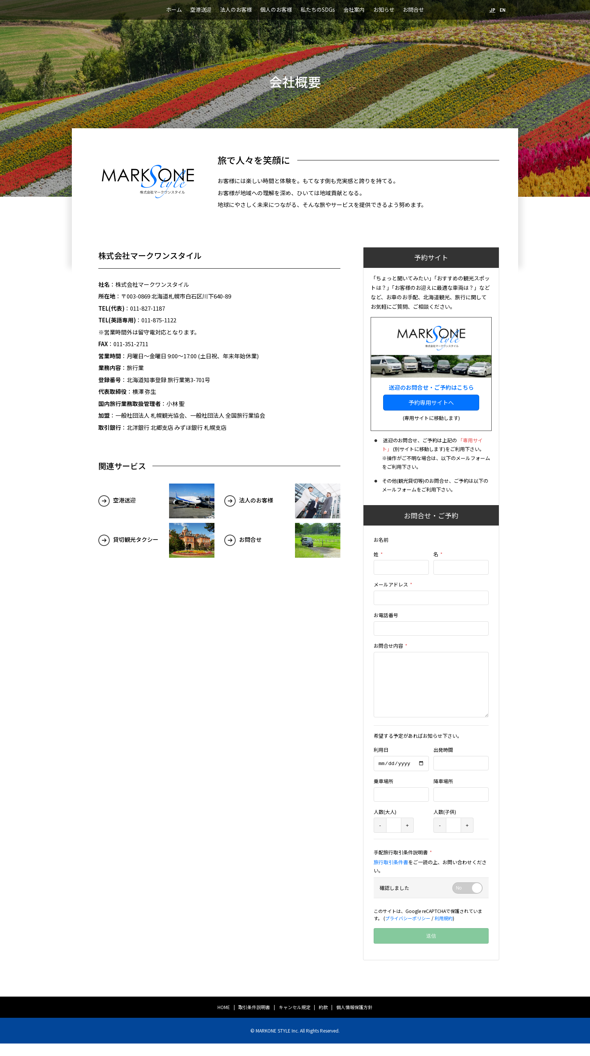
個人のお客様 (276, 9)
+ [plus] (407, 838)
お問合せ (413, 9)
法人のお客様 (236, 9)
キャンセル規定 (295, 1019)
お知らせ (383, 9)
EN (503, 9)
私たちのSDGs (318, 9)
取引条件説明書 (254, 1019)
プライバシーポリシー (407, 930)
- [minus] (380, 838)
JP (492, 9)
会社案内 (354, 9)
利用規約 (444, 930)
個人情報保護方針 (354, 1019)
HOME (223, 1019)
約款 (323, 1019)
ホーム (174, 9)
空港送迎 (200, 9)
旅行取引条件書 (391, 874)
